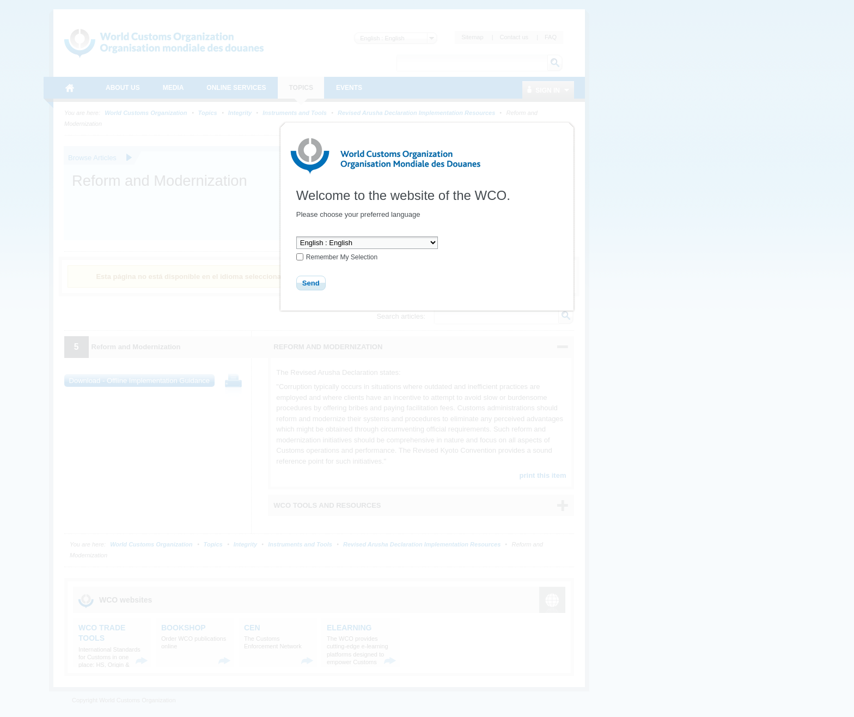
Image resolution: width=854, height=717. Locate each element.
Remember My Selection (341, 257)
